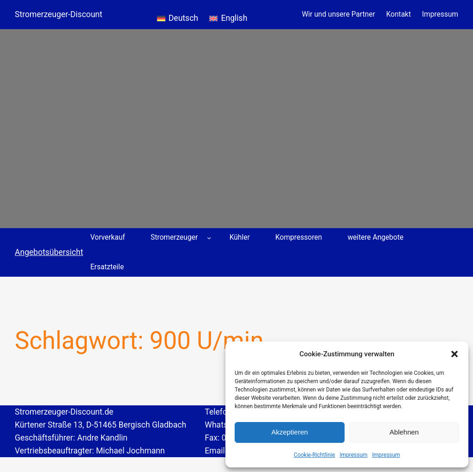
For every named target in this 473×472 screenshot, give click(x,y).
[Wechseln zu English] (228, 14)
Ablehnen (403, 432)
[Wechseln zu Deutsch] (177, 14)
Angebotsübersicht (49, 252)
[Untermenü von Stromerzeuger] (209, 237)
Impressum (353, 455)
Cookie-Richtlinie (314, 455)
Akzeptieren (289, 432)
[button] (454, 354)
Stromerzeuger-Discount (59, 14)
